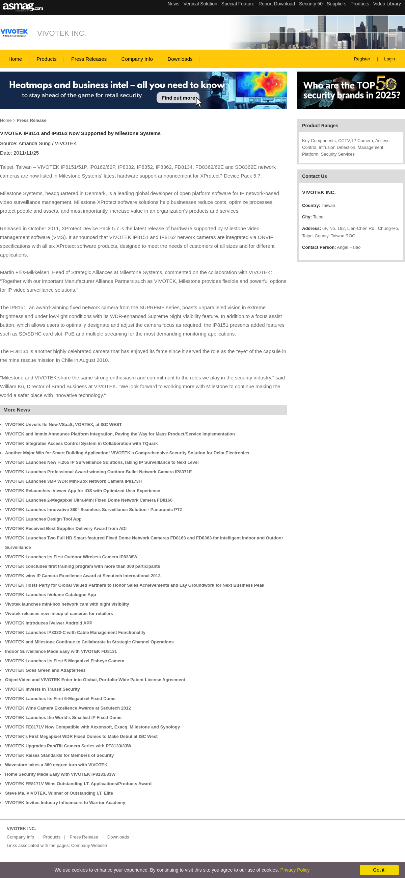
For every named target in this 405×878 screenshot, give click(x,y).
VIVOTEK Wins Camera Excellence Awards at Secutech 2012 (68, 708)
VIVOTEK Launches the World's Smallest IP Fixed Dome (63, 717)
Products (46, 59)
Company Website (89, 845)
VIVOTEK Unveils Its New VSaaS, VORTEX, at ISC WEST (63, 424)
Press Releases (89, 59)
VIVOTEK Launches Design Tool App (43, 519)
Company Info (137, 59)
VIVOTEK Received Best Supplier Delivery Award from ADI (66, 528)
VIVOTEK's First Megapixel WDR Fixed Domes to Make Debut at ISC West (81, 736)
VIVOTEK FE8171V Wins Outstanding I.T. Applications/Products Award (78, 783)
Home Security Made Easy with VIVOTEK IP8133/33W (60, 774)
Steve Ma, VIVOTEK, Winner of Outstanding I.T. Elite (59, 793)
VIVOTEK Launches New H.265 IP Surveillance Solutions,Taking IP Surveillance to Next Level (102, 462)
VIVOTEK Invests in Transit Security (42, 689)
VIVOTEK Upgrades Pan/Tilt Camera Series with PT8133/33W (68, 745)
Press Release (84, 837)
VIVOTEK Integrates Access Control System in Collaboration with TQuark (81, 443)
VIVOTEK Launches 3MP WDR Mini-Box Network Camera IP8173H (73, 481)
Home (15, 59)
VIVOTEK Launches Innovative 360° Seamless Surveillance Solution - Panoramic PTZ (93, 509)
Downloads (179, 59)
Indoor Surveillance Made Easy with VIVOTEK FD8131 (61, 651)
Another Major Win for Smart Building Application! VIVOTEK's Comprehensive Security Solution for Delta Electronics (127, 452)
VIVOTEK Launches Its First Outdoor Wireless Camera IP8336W (71, 556)
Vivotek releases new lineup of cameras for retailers (59, 613)
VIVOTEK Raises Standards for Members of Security (59, 755)
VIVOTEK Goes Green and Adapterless (45, 670)
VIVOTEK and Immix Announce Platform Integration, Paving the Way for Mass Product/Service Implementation (120, 433)
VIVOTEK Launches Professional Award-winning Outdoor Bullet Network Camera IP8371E (98, 471)
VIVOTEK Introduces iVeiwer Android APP (48, 623)
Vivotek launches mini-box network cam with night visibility (67, 604)
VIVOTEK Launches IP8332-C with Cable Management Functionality (75, 632)
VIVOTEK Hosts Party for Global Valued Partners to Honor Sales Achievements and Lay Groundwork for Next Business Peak (134, 585)
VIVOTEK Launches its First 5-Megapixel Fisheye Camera (64, 660)
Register (362, 58)
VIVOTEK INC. (61, 33)
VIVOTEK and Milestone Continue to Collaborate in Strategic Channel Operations (89, 641)
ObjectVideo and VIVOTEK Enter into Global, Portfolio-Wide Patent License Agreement (95, 679)
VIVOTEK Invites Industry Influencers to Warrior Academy (65, 802)
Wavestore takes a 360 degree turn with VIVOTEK (56, 764)
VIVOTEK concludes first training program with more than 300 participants (82, 566)
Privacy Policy (294, 870)
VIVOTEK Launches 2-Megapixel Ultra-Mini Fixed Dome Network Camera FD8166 (88, 500)
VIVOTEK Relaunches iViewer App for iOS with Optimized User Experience (82, 490)
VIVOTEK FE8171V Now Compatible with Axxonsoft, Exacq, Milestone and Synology (92, 726)
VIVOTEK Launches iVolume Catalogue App (50, 594)
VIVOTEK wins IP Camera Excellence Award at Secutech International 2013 (83, 575)
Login (389, 58)
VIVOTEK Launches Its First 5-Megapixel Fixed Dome (60, 698)
